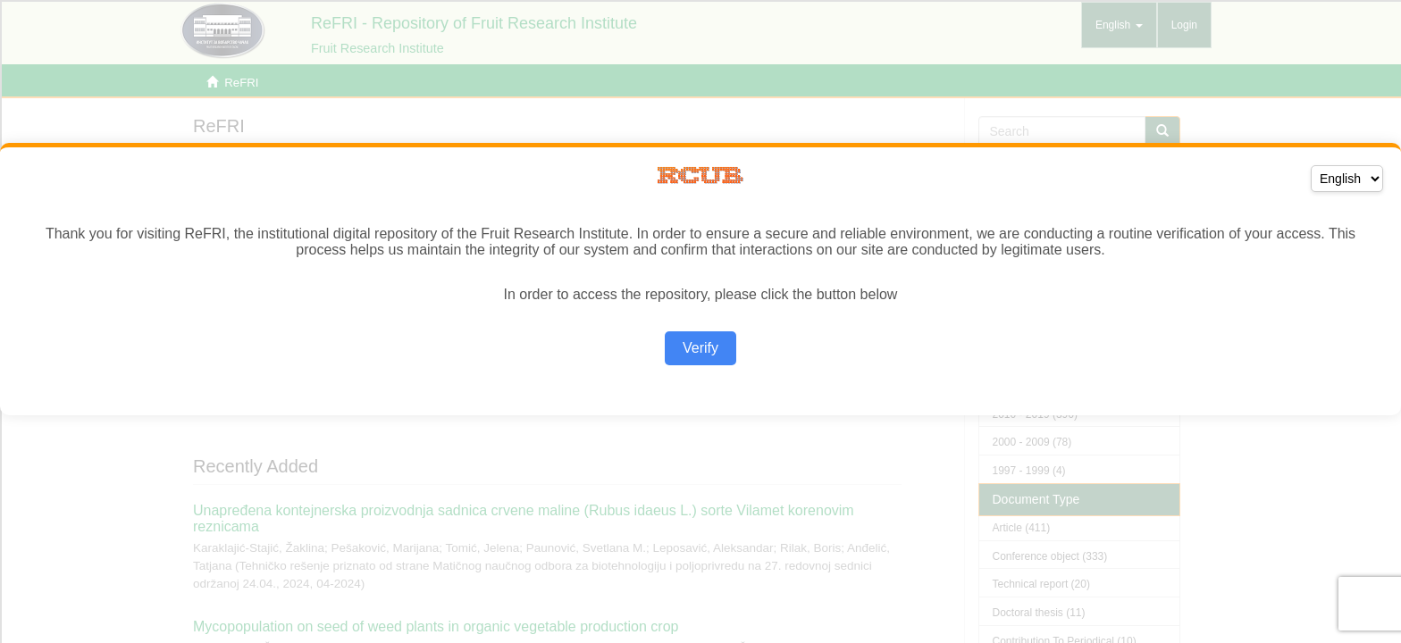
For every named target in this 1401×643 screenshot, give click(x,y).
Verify (700, 347)
